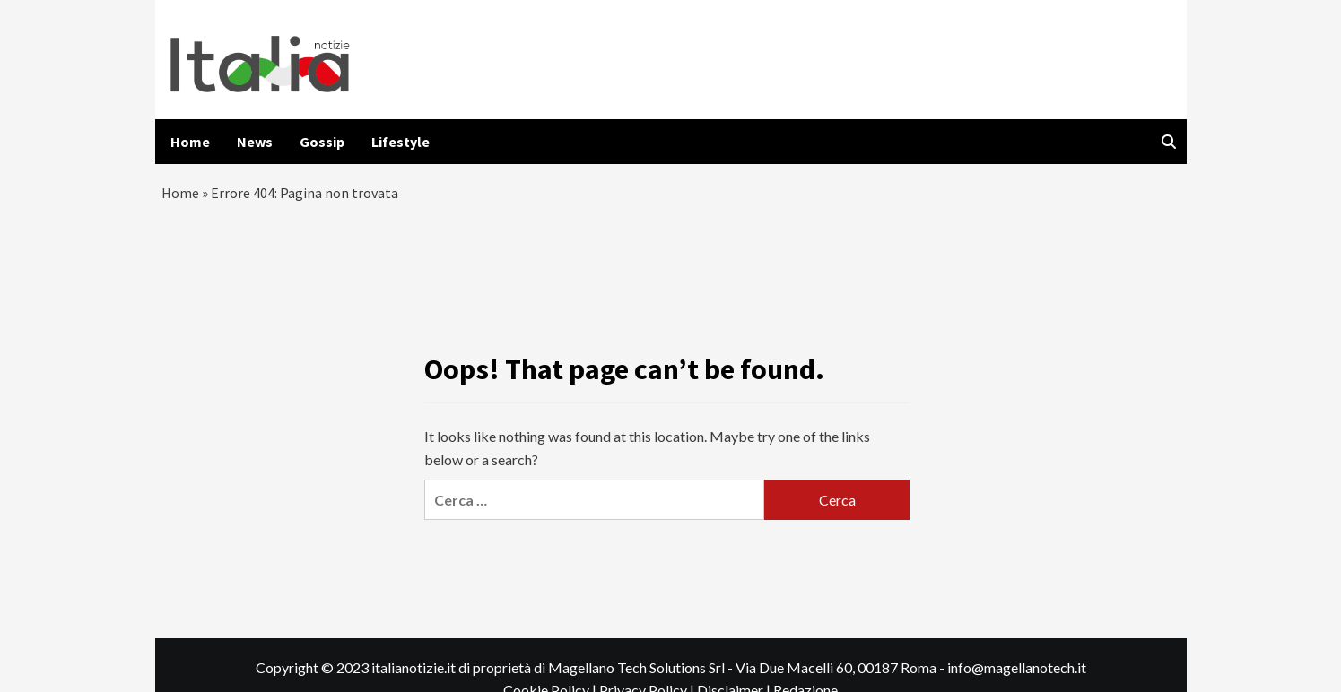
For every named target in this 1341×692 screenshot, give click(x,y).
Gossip (322, 142)
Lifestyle (400, 142)
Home (190, 142)
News (255, 142)
